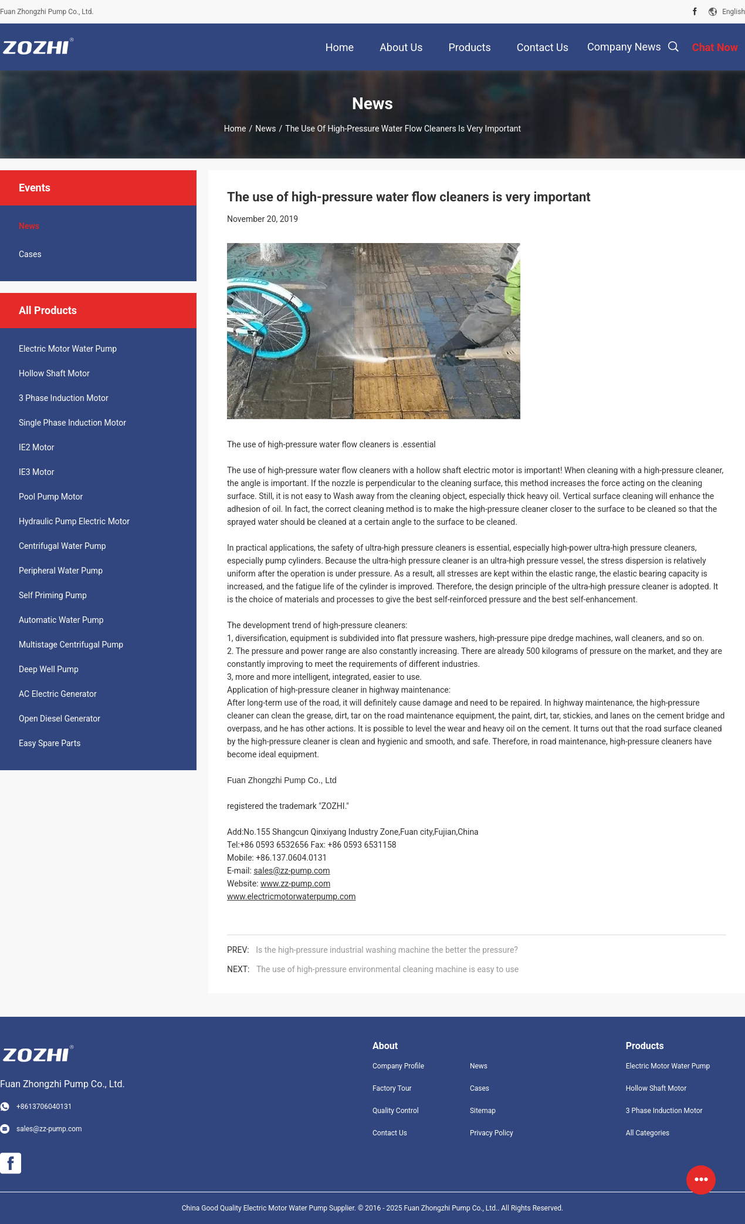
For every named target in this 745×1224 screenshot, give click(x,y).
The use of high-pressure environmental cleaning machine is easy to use (387, 969)
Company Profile (398, 1066)
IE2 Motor (36, 447)
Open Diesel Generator (59, 718)
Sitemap (483, 1111)
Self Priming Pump (53, 595)
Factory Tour (392, 1088)
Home (235, 128)
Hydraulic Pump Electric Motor (74, 521)
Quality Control (395, 1111)
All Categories (647, 1133)
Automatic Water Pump (61, 620)
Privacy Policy (491, 1133)
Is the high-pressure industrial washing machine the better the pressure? (387, 950)
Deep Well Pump (49, 669)
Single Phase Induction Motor (72, 422)
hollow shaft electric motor (466, 470)
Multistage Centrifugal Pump (71, 644)
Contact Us (389, 1133)
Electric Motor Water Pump (68, 348)
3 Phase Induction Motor (64, 398)
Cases (30, 254)
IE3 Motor (36, 472)
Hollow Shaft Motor (54, 373)
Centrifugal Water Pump (62, 546)
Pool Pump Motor (51, 496)
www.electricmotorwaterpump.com (291, 896)
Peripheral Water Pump (61, 570)
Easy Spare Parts (49, 743)
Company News (624, 47)
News (265, 128)
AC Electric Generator (58, 694)
